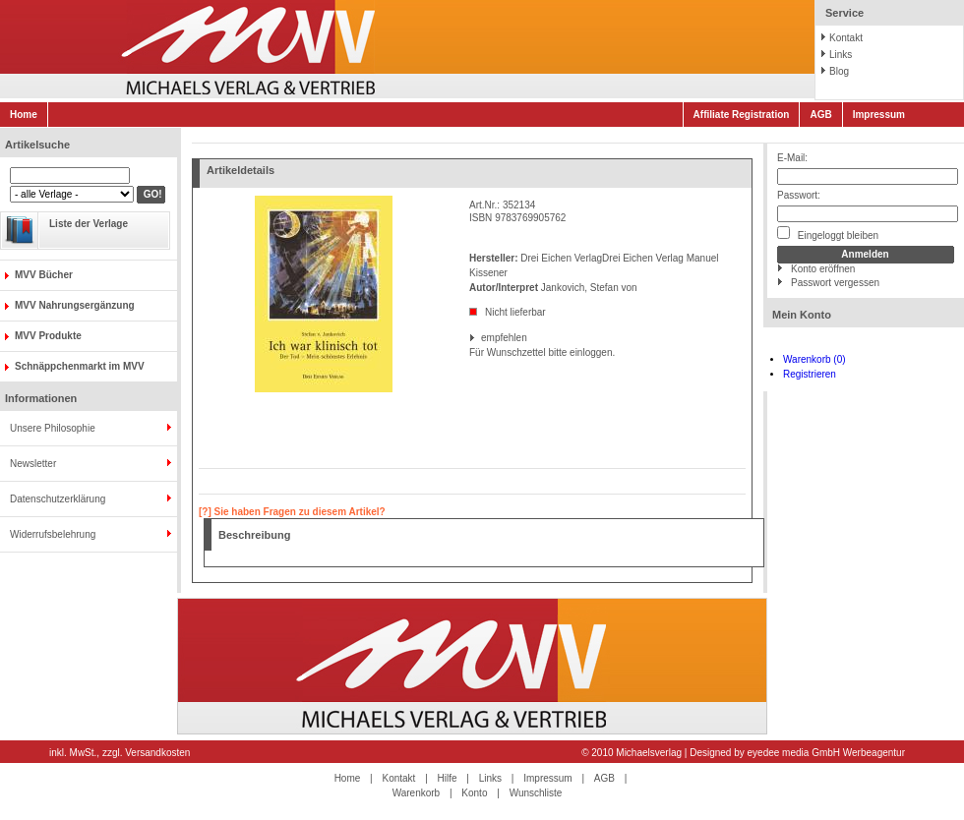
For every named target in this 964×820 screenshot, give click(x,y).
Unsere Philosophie (52, 428)
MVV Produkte (48, 335)
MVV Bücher (44, 274)
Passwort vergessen (835, 282)
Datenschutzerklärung (57, 499)
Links (840, 54)
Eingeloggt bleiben (827, 233)
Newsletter (33, 463)
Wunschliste (536, 793)
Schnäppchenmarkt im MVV (80, 366)
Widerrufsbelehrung (52, 534)
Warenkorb (416, 793)
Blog (839, 71)
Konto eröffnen (823, 269)
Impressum (879, 114)
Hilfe (447, 778)
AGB (820, 114)
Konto (474, 793)
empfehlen (482, 337)
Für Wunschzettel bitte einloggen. (470, 352)
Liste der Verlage (88, 223)
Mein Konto (801, 315)
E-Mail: (792, 157)
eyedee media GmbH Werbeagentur (826, 752)
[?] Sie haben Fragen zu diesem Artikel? (292, 511)
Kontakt (846, 37)
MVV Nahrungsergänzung (75, 305)
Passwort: (798, 195)
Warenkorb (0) (814, 359)
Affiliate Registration (741, 114)
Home (23, 114)
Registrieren (809, 374)
